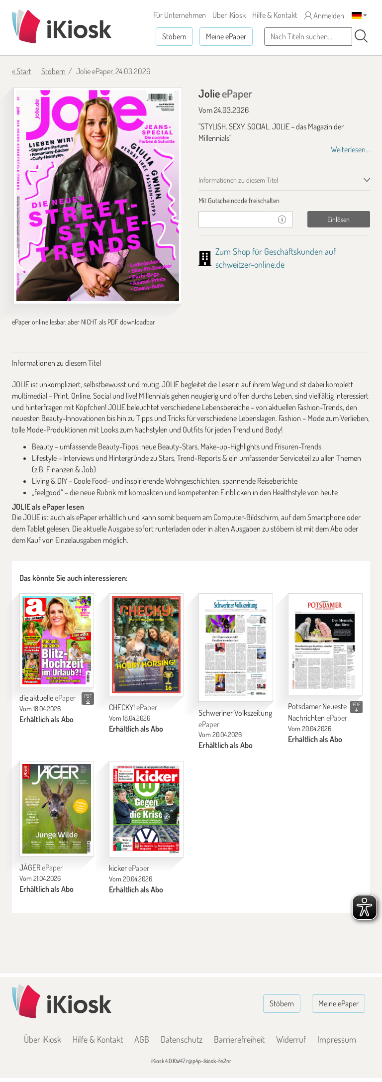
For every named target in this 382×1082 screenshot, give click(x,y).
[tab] (284, 201)
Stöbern (174, 36)
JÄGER (41, 867)
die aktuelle (47, 698)
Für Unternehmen (179, 15)
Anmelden (324, 15)
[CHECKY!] (146, 644)
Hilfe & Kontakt (274, 15)
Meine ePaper (226, 36)
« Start (21, 71)
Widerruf (291, 1039)
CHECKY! (133, 707)
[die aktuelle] (56, 640)
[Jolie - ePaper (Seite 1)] (97, 195)
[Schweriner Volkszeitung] (235, 647)
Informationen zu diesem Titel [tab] (238, 180)
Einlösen (338, 219)
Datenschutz (181, 1039)
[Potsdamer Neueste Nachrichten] (325, 644)
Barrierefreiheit (239, 1039)
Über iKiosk (229, 15)
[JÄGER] (56, 809)
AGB (141, 1039)
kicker (129, 868)
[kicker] (146, 809)
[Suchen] (361, 36)
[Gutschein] (235, 219)
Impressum (336, 1039)
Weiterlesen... (350, 149)
